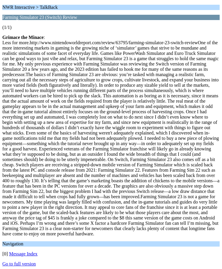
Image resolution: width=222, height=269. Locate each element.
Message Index (23, 253)
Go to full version (19, 263)
